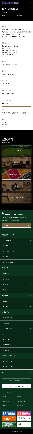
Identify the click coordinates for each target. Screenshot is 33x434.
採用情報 (19, 396)
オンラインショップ (21, 392)
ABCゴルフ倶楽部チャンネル (9, 392)
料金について (7, 339)
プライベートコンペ (9, 367)
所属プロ (5, 290)
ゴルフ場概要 (19, 15)
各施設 (5, 301)
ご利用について (7, 318)
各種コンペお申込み (8, 356)
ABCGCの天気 (20, 401)
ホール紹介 (6, 284)
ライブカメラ (20, 406)
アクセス (5, 225)
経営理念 (5, 246)
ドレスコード (7, 334)
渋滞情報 (4, 406)
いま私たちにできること (10, 251)
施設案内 (5, 295)
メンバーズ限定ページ (16, 380)
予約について (7, 345)
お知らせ (5, 268)
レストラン (6, 306)
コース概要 (6, 279)
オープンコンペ (7, 361)
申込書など (6, 323)
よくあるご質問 (7, 328)
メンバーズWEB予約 (16, 386)
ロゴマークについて (9, 262)
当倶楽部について (8, 235)
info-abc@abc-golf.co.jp (21, 36)
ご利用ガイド (6, 312)
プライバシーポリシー (7, 401)
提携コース (6, 350)
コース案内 (5, 273)
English (4, 396)
